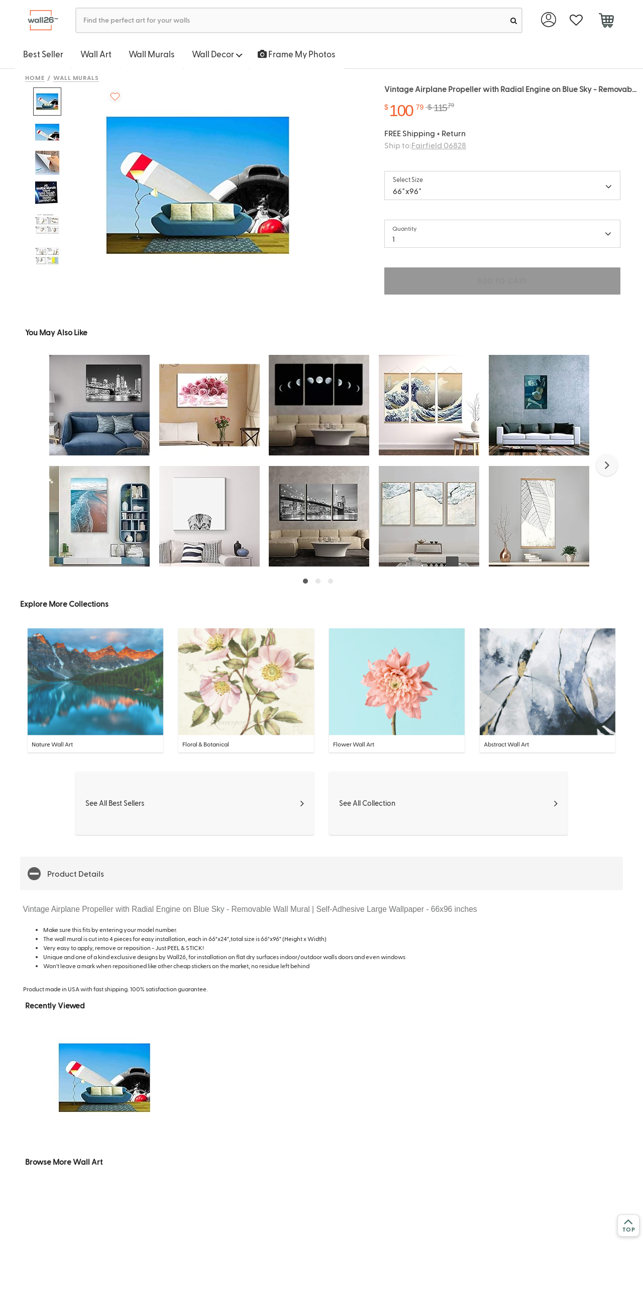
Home (35, 77)
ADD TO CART (502, 280)
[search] (513, 20)
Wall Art (96, 54)
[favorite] (576, 20)
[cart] (606, 21)
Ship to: (425, 145)
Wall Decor (217, 54)
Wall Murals (152, 54)
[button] (607, 465)
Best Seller (43, 54)
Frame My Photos (297, 54)
